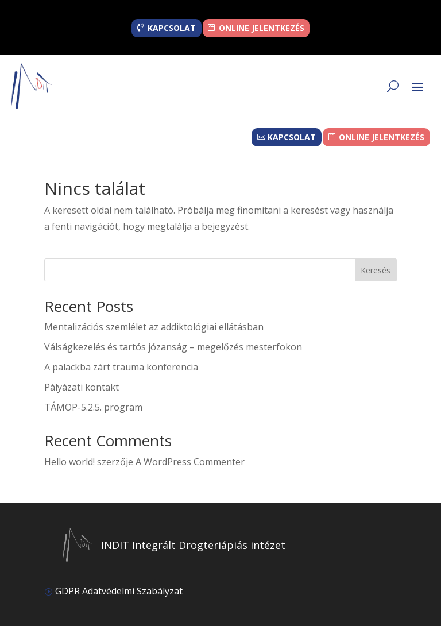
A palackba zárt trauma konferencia (121, 367)
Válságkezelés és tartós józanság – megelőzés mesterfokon (173, 347)
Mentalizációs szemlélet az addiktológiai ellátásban (154, 326)
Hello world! (69, 461)
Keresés (375, 270)
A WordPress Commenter (190, 461)
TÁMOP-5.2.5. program (93, 407)
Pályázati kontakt (81, 387)
